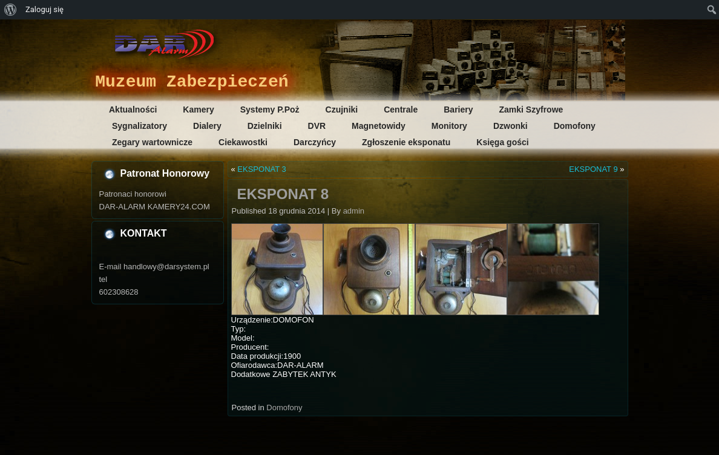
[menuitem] (10, 9)
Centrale (401, 109)
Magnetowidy (378, 126)
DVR (317, 126)
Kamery (198, 109)
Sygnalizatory (139, 126)
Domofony (575, 126)
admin (353, 210)
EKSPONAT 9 (593, 169)
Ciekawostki (243, 142)
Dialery (207, 126)
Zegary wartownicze (152, 142)
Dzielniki (265, 126)
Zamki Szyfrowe (531, 109)
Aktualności (133, 109)
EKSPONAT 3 (261, 169)
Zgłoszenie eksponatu (406, 142)
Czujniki (342, 109)
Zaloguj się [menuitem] (44, 9)
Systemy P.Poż (270, 109)
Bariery (458, 109)
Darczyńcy (315, 142)
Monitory (449, 126)
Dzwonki (510, 126)
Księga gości (502, 142)
